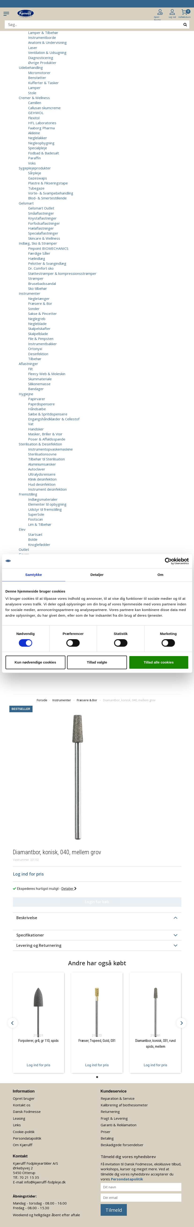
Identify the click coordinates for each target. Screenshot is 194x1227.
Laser (32, 47)
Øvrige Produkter (42, 62)
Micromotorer (39, 72)
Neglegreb (36, 318)
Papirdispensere (41, 404)
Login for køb (97, 901)
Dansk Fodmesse (27, 1111)
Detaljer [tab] (97, 575)
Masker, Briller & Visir (45, 434)
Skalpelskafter (39, 328)
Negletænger (39, 298)
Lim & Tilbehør (39, 524)
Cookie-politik (23, 1131)
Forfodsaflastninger (44, 223)
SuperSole (36, 514)
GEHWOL (36, 112)
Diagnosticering (40, 57)
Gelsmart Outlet (41, 208)
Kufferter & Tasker (43, 82)
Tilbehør (34, 358)
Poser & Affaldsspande (46, 439)
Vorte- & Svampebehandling (50, 193)
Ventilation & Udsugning (47, 52)
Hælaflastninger (41, 228)
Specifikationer (30, 935)
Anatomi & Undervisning (47, 42)
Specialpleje (37, 147)
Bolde (32, 539)
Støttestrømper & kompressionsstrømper (62, 273)
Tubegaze (36, 188)
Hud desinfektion (41, 484)
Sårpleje (34, 173)
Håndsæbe (37, 409)
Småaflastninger (41, 213)
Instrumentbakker (42, 343)
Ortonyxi (35, 348)
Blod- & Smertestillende (47, 198)
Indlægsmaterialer (43, 499)
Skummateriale (40, 379)
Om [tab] (160, 575)
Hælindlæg (36, 258)
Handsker (36, 429)
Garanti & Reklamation (118, 1125)
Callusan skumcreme (44, 107)
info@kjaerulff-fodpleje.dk (45, 1182)
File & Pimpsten (40, 338)
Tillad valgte (97, 662)
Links (17, 1125)
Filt (30, 368)
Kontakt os (21, 1105)
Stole (32, 92)
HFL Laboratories (42, 122)
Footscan (35, 519)
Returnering (110, 1111)
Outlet (24, 549)
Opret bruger (24, 1098)
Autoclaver (36, 469)
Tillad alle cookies (159, 662)
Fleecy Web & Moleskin (46, 373)
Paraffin (34, 158)
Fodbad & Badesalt (43, 153)
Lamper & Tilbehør (43, 32)
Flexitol (34, 118)
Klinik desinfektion (42, 479)
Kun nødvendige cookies (35, 662)
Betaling (107, 1138)
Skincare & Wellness (44, 238)
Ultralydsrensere (41, 474)
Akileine (34, 133)
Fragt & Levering (114, 1118)
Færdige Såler (39, 253)
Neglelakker (37, 137)
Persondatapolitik (27, 1138)
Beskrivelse (26, 917)
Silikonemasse (39, 383)
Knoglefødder (39, 544)
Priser (105, 1131)
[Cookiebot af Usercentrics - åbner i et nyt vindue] (168, 561)
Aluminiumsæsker (42, 464)
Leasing (19, 1118)
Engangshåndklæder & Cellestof (53, 419)
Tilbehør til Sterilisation (46, 459)
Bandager (36, 388)
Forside (42, 700)
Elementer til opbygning (47, 504)
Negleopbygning (41, 143)
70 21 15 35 (29, 1177)
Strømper (36, 278)
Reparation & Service (118, 1098)
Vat (30, 423)
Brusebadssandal (42, 283)
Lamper (34, 87)
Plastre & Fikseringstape (48, 183)
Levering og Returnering (38, 945)
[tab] (97, 918)
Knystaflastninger (42, 218)
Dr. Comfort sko (41, 268)
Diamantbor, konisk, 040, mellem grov (129, 700)
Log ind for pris (38, 1065)
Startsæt (35, 534)
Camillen (34, 102)
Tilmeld (114, 1210)
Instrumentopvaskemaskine (50, 449)
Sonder (34, 308)
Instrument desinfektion (47, 489)
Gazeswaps (37, 178)
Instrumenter (61, 700)
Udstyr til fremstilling (45, 509)
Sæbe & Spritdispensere (47, 414)
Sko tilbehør (37, 288)
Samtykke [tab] (33, 575)
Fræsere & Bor (40, 303)
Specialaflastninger (43, 233)
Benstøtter (37, 77)
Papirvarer (36, 398)
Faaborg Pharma (41, 128)
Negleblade (37, 323)
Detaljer (69, 889)
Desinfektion (38, 353)
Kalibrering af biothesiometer (124, 1105)
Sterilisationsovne (42, 454)
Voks (32, 163)
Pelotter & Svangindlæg (47, 263)
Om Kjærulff (22, 1144)
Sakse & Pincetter (42, 313)
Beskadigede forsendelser (122, 1144)
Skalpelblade (38, 333)
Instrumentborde (42, 37)
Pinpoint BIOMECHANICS (48, 248)
